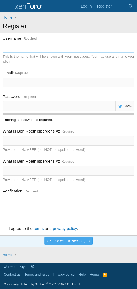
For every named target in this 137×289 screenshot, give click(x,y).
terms (39, 228)
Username (12, 38)
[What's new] (120, 6)
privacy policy (65, 228)
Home (94, 274)
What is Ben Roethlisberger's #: (31, 131)
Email (8, 73)
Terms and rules (36, 274)
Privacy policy (64, 274)
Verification (12, 191)
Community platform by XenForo (44, 284)
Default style (16, 267)
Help (82, 274)
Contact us (12, 274)
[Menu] (7, 6)
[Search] (130, 6)
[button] (32, 266)
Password (11, 96)
